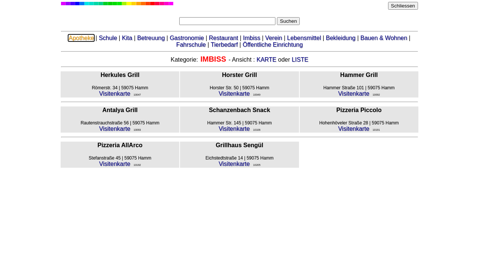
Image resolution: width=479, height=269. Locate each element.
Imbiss (251, 38)
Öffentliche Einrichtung (272, 44)
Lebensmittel (304, 38)
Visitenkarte (114, 93)
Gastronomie (187, 38)
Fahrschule (191, 44)
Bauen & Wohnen (383, 38)
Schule (108, 38)
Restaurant (223, 38)
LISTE (300, 59)
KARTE (266, 59)
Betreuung (151, 38)
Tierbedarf (224, 44)
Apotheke (81, 38)
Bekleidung (341, 38)
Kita (127, 38)
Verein (273, 38)
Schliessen (403, 6)
